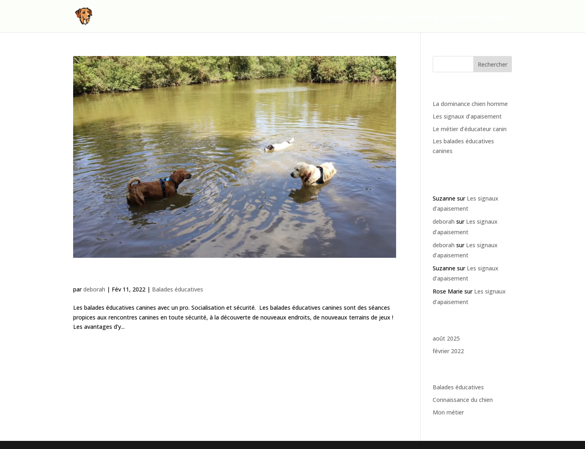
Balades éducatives (177, 289)
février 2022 (448, 351)
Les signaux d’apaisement (467, 116)
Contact (466, 16)
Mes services (377, 16)
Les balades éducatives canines (149, 275)
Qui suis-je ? (425, 16)
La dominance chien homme (470, 104)
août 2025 (446, 338)
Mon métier (448, 412)
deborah (94, 289)
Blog (497, 16)
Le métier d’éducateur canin (470, 129)
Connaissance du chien (463, 400)
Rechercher (492, 64)
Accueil (336, 16)
